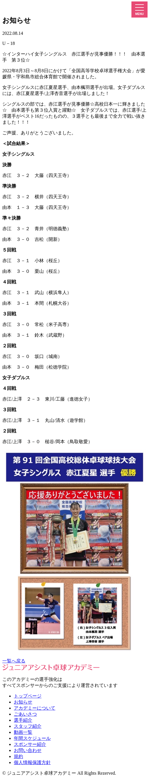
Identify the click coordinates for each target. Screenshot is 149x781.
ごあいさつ (25, 714)
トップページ (28, 696)
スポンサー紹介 (30, 744)
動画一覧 (23, 732)
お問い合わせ (28, 750)
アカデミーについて (34, 708)
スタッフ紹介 (28, 726)
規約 (18, 756)
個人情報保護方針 (32, 762)
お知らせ (23, 702)
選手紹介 (23, 720)
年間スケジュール (32, 738)
